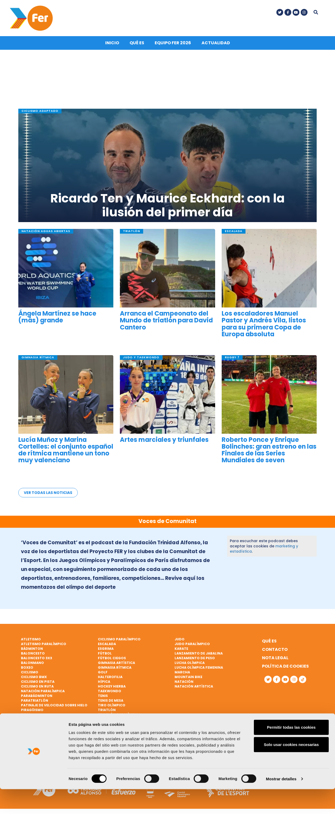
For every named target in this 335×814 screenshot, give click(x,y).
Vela (102, 719)
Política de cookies (285, 666)
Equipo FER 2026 (173, 45)
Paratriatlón (34, 700)
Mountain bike (188, 677)
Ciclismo (29, 672)
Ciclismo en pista (37, 681)
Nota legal (275, 658)
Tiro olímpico (111, 705)
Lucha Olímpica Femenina (199, 667)
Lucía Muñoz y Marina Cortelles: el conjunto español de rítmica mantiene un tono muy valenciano (65, 452)
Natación (184, 681)
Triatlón (107, 710)
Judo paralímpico (192, 644)
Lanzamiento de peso (195, 658)
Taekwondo (109, 691)
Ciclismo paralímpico (119, 639)
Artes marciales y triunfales (164, 441)
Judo (180, 639)
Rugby (27, 729)
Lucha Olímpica (190, 663)
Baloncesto (33, 653)
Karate (181, 648)
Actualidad (216, 45)
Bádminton (32, 648)
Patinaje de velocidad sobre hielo (54, 705)
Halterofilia (110, 677)
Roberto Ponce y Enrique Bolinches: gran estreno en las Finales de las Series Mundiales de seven (269, 452)
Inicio (112, 45)
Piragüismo (32, 710)
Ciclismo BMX (34, 677)
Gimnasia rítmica (114, 667)
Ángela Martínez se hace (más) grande (57, 319)
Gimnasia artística (116, 663)
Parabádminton (36, 696)
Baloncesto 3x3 (36, 658)
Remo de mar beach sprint (46, 719)
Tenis (103, 696)
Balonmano (32, 663)
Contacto (275, 649)
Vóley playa (109, 733)
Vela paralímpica (114, 729)
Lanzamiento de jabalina (199, 653)
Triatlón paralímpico (119, 714)
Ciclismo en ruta (37, 686)
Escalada (107, 644)
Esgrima (106, 648)
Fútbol (105, 653)
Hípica (104, 681)
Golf (103, 672)
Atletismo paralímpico (43, 644)
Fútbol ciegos (112, 658)
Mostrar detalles (281, 803)
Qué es (137, 45)
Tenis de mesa (110, 700)
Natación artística (194, 686)
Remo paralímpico (39, 724)
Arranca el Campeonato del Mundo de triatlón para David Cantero (166, 322)
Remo (26, 714)
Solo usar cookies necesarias (291, 769)
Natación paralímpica (43, 691)
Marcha (182, 672)
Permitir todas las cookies (291, 752)
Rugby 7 (28, 733)
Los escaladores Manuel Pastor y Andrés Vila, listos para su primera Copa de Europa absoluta (264, 326)
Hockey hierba (112, 686)
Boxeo (27, 667)
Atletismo (31, 639)
